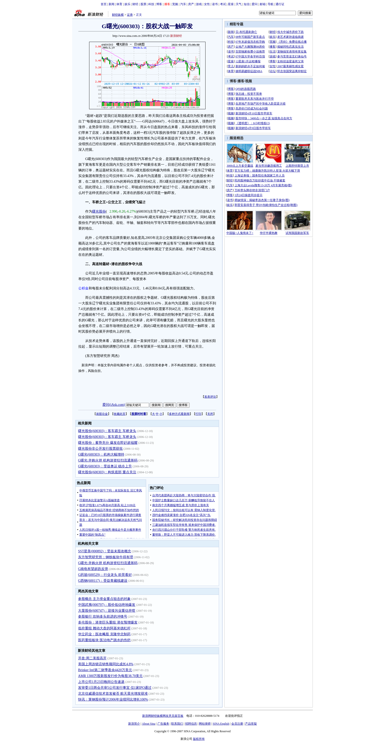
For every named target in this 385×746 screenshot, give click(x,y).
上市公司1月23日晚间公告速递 (101, 682)
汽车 (183, 4)
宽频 (175, 4)
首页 (104, 4)
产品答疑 (251, 723)
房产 (191, 4)
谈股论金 (102, 414)
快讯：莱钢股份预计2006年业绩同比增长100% (113, 699)
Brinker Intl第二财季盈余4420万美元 (105, 670)
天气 (239, 4)
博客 (159, 4)
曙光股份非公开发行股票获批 (100, 448)
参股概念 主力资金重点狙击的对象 (104, 599)
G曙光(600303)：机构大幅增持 (101, 454)
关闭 (210, 414)
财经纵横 (118, 14)
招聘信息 (191, 723)
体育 (119, 4)
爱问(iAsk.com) (113, 405)
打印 (198, 414)
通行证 (279, 4)
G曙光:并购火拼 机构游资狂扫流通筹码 (108, 460)
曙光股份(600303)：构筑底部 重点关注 (107, 472)
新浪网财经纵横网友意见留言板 (162, 716)
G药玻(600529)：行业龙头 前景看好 (105, 575)
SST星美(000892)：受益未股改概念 (104, 551)
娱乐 (127, 4)
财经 (135, 4)
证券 (130, 14)
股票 (143, 4)
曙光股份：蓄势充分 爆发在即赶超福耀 (108, 443)
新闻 (111, 4)
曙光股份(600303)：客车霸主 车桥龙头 (107, 431)
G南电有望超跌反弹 (93, 569)
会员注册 (237, 723)
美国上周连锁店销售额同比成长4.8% (105, 664)
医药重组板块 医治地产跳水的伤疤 (104, 640)
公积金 (83, 288)
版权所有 (199, 739)
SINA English (221, 723)
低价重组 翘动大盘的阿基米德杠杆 (104, 628)
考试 (223, 4)
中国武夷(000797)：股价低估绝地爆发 (106, 605)
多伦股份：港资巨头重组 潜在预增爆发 (108, 622)
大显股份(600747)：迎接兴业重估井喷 (106, 610)
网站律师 (205, 723)
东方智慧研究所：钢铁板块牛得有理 (105, 557)
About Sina (148, 723)
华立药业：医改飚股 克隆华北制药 (104, 634)
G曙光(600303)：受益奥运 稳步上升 (105, 466)
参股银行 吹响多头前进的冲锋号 (102, 616)
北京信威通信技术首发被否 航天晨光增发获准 (113, 693)
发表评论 (210, 396)
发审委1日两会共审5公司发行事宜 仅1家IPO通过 (114, 688)
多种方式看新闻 (179, 414)
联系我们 (177, 723)
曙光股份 (99, 211)
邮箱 (263, 4)
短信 (247, 4)
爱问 (255, 4)
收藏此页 (119, 414)
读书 (215, 4)
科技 (151, 4)
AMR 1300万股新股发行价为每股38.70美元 (110, 676)
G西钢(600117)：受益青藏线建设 (102, 581)
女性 (207, 4)
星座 (231, 4)
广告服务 (163, 723)
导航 (271, 4)
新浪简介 (134, 723)
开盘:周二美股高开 (92, 658)
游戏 (199, 4)
